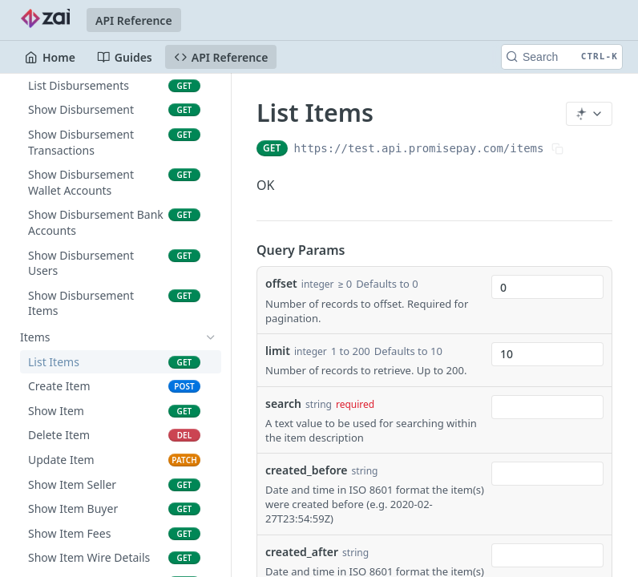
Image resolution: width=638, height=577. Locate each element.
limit (277, 350)
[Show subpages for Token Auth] (210, 214)
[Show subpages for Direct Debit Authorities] (210, 117)
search (283, 403)
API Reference (133, 20)
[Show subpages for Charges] (210, 165)
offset (281, 283)
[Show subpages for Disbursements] (210, 312)
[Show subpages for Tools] (210, 238)
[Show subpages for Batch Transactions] (210, 288)
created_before (306, 470)
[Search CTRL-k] (562, 57)
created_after (301, 551)
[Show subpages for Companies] (210, 92)
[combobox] (547, 287)
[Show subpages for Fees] (210, 141)
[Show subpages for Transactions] (210, 263)
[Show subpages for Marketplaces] (210, 190)
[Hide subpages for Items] (210, 337)
